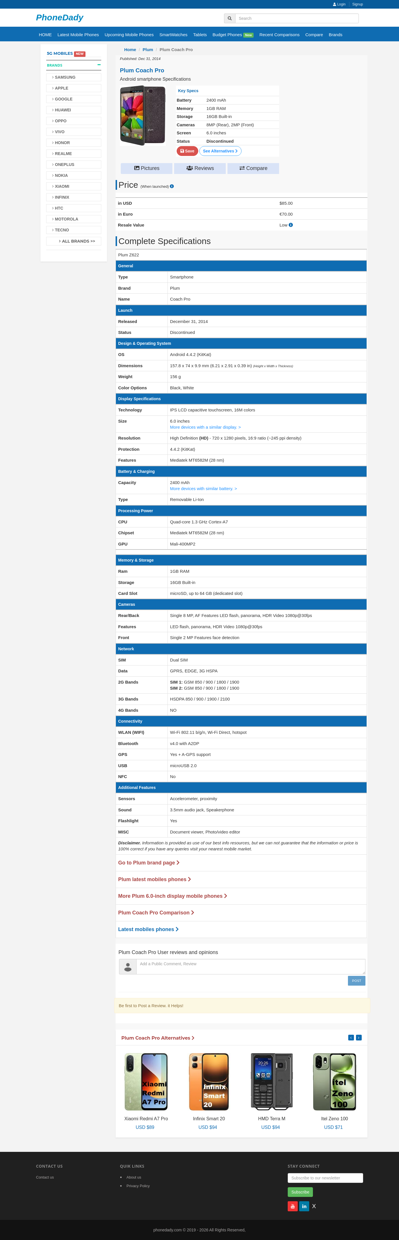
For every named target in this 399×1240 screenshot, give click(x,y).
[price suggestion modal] (172, 186)
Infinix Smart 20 (209, 1118)
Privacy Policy (138, 1186)
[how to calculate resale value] (291, 225)
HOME (45, 34)
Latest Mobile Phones (78, 34)
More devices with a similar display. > (205, 427)
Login (339, 4)
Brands (335, 34)
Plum (148, 49)
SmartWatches (173, 34)
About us (133, 1177)
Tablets (200, 34)
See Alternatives (220, 151)
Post (356, 981)
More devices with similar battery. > (203, 488)
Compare (314, 34)
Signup (357, 4)
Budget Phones (233, 35)
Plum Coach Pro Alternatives (157, 1038)
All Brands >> (78, 241)
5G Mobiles (60, 53)
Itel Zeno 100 (334, 1118)
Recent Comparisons (279, 34)
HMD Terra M (271, 1118)
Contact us (45, 1177)
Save (187, 151)
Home (130, 49)
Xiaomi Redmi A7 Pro (146, 1118)
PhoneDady (59, 17)
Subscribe (300, 1192)
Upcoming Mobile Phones (129, 34)
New (248, 35)
